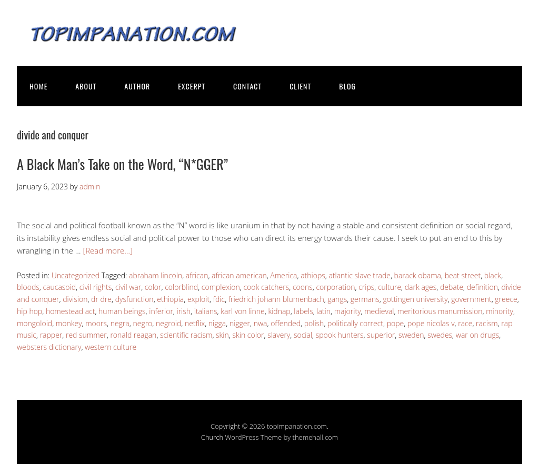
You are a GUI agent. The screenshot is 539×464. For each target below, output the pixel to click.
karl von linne (243, 311)
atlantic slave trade (359, 275)
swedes (439, 335)
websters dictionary (49, 347)
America (283, 275)
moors (96, 323)
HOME (38, 86)
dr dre (101, 299)
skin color (248, 335)
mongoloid (34, 323)
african (197, 275)
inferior (161, 311)
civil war (128, 287)
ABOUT (85, 86)
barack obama (417, 275)
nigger (239, 323)
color (153, 287)
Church (212, 437)
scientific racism (186, 335)
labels (303, 311)
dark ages (421, 287)
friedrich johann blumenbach (276, 299)
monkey (69, 323)
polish (314, 323)
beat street (463, 275)
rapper (51, 335)
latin (323, 311)
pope (395, 323)
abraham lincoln (155, 275)
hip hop (29, 311)
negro (142, 323)
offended (286, 323)
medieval (379, 311)
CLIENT (300, 86)
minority (499, 311)
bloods (28, 287)
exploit (198, 299)
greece (506, 299)
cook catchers (266, 287)
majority (347, 311)
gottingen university (415, 299)
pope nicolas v (431, 323)
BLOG (347, 86)
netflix (195, 323)
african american (239, 275)
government (471, 299)
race (465, 323)
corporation (335, 287)
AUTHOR (137, 86)
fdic (219, 299)
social (303, 335)
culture (389, 287)
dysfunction (134, 299)
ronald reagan (133, 335)
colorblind (181, 287)
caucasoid (59, 287)
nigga (217, 323)
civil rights (95, 287)
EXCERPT (191, 86)
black (492, 275)
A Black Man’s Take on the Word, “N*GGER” (122, 164)
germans (365, 299)
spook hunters (340, 335)
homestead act (70, 311)
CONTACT (247, 86)
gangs (337, 299)
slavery (278, 335)
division (75, 299)
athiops (313, 275)
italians (205, 311)
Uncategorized (75, 275)
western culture (110, 347)
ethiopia (170, 299)
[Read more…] (107, 250)
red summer (86, 335)
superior (381, 335)
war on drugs (478, 335)
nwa (260, 323)
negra (120, 323)
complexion (221, 287)
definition (482, 287)
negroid (168, 323)
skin (222, 335)
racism (487, 323)
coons (303, 287)
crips (366, 287)
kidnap (279, 311)
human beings (121, 311)
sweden (411, 335)
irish (184, 311)
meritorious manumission (439, 311)
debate (451, 287)
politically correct (355, 323)
